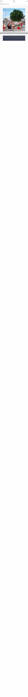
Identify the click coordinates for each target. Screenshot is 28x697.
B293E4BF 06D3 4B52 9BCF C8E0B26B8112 (7, 433)
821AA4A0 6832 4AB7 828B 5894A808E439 (7, 576)
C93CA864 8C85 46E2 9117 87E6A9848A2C (7, 89)
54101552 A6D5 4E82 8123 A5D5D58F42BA (7, 490)
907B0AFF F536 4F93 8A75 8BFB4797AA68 (7, 232)
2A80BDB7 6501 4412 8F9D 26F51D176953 (7, 175)
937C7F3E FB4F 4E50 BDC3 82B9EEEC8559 (7, 347)
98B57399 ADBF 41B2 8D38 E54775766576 (7, 605)
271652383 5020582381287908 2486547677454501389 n (9, 60)
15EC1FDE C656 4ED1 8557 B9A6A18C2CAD (7, 662)
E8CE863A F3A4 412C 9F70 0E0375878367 (7, 146)
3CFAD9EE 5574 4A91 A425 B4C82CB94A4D (7, 519)
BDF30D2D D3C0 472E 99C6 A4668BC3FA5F (7, 318)
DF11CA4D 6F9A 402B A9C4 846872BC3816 (7, 404)
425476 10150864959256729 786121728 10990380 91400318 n (10, 261)
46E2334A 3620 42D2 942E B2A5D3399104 (7, 691)
